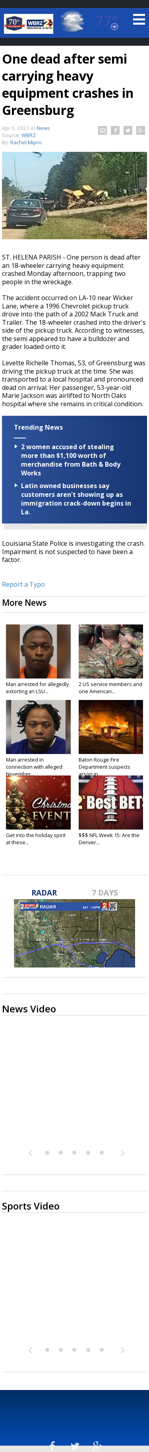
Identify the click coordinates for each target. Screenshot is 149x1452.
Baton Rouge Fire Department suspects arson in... (104, 766)
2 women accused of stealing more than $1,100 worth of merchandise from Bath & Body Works (70, 459)
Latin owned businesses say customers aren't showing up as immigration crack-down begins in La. (76, 498)
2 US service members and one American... (110, 687)
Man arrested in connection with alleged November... (34, 766)
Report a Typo (23, 584)
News (43, 128)
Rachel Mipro (26, 142)
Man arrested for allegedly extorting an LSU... (37, 687)
